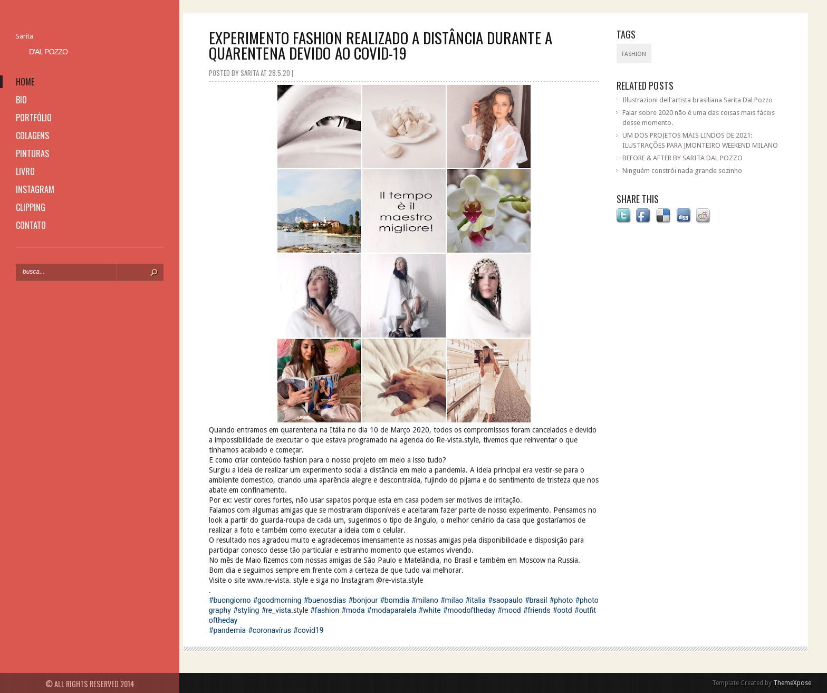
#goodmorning (277, 600)
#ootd (562, 610)
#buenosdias (324, 600)
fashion (634, 54)
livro (25, 171)
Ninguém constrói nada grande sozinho (682, 171)
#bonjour (363, 600)
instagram (35, 189)
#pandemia (227, 630)
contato (31, 225)
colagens (32, 135)
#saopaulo (505, 600)
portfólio (34, 117)
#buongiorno (230, 600)
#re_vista (276, 610)
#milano (424, 600)
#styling (246, 610)
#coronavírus (269, 630)
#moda (352, 610)
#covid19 (308, 630)
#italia (475, 600)
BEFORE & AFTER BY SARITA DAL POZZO (682, 158)
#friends (537, 610)
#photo (561, 600)
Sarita (24, 36)
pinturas (32, 153)
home (25, 81)
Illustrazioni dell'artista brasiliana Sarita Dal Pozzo (697, 100)
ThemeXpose (792, 683)
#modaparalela (392, 610)
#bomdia (394, 600)
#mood (509, 610)
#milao (451, 600)
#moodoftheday (469, 610)
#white (429, 610)
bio (21, 99)
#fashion (324, 610)
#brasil (536, 600)
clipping (30, 207)
